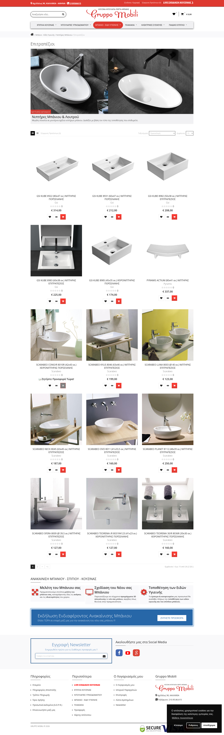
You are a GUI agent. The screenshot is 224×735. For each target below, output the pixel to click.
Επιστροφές (121, 695)
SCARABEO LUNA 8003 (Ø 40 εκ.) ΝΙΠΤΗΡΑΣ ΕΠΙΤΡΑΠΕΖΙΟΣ (168, 366)
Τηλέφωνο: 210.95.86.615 (170, 699)
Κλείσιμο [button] (178, 725)
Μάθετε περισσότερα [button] (182, 718)
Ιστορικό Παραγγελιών (126, 690)
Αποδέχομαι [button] (209, 725)
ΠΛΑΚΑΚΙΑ (79, 705)
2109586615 (75, 3)
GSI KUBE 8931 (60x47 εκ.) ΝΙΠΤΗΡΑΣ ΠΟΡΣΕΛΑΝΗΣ (112, 197)
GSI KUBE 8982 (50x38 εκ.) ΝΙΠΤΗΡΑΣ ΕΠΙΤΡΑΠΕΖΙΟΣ (167, 197)
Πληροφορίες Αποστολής (44, 690)
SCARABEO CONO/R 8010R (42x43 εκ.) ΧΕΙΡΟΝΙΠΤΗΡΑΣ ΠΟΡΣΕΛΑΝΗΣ (56, 366)
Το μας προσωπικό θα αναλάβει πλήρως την (169, 599)
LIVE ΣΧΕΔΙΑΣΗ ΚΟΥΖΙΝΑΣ (87, 685)
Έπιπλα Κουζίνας (46, 25)
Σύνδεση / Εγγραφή (132, 3)
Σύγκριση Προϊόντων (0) (151, 3)
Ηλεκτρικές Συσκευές (152, 25)
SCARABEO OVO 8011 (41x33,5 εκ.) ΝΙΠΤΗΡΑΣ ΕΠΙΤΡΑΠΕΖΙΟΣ (112, 450)
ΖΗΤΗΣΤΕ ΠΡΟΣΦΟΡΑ (171, 618)
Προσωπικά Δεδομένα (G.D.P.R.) (47, 705)
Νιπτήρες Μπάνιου (64, 35)
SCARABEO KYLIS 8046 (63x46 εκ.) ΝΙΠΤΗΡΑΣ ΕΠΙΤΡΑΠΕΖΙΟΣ (112, 366)
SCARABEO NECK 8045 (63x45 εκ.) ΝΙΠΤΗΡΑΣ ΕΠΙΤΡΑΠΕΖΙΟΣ (56, 450)
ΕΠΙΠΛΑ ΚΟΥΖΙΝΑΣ (82, 690)
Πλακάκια (131, 25)
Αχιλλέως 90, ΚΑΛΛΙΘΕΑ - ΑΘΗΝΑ (49, 3)
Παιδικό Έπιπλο (178, 25)
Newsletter (121, 705)
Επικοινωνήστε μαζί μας (44, 710)
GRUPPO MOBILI (37, 726)
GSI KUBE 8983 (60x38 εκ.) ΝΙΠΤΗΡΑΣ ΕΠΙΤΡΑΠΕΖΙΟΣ (56, 282)
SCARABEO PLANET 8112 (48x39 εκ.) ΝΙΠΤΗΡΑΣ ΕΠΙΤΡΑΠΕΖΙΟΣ (168, 450)
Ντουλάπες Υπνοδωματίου (76, 25)
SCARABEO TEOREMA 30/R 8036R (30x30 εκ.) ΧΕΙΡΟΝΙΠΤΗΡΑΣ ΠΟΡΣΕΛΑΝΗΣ (167, 535)
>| (47, 566)
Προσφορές (79, 710)
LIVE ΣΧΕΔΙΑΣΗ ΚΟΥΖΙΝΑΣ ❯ (178, 2)
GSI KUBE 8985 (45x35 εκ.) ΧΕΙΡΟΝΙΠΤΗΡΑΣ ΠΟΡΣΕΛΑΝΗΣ (112, 282)
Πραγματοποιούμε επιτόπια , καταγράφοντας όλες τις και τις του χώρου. (60, 594)
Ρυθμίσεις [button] (193, 725)
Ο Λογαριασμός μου (125, 685)
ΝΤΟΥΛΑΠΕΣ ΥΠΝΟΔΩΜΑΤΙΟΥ (88, 695)
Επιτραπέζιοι (79, 35)
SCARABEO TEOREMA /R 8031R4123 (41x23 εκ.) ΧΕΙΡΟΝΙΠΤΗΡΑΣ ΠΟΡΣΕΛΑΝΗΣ (112, 535)
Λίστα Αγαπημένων (125, 700)
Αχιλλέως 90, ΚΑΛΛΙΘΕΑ (168, 695)
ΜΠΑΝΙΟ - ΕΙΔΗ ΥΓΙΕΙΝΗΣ (85, 700)
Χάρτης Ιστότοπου (82, 715)
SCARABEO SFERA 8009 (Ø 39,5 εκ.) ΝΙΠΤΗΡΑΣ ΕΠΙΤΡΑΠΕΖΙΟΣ (56, 535)
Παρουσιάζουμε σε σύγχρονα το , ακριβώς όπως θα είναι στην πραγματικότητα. (115, 599)
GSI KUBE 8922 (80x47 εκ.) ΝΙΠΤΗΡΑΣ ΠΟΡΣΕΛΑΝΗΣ (56, 197)
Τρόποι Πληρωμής (41, 695)
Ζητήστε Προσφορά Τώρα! (56, 379)
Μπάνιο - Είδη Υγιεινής (108, 25)
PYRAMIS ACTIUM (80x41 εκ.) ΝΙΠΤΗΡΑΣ (168, 280)
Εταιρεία (37, 685)
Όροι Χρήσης (39, 700)
